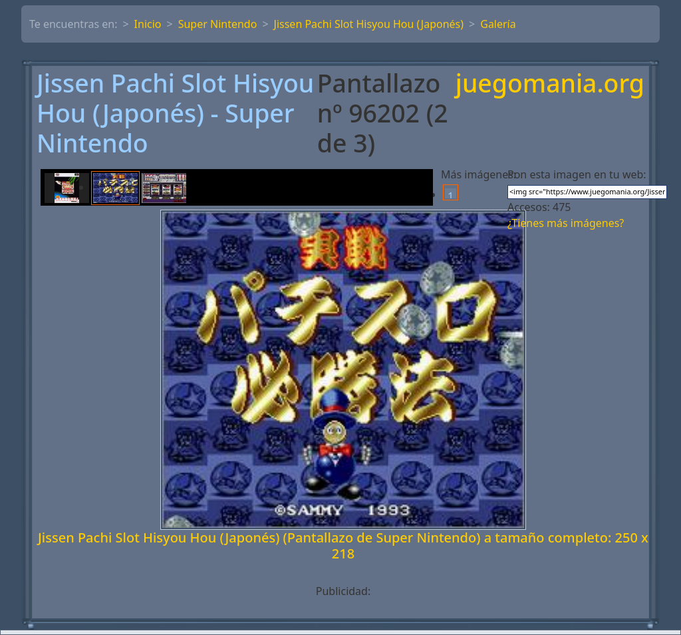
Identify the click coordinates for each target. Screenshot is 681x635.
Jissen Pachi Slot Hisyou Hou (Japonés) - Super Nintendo (175, 113)
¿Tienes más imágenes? (565, 223)
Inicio (148, 24)
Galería (498, 24)
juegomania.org (550, 84)
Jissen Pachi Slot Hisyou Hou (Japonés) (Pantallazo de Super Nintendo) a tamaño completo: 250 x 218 (343, 545)
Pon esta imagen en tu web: (576, 174)
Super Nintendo (217, 24)
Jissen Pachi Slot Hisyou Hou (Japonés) (369, 24)
